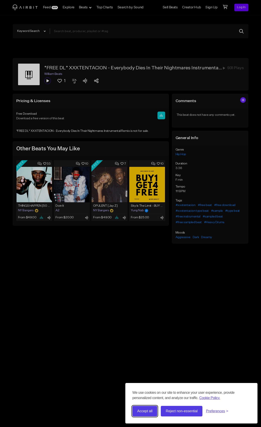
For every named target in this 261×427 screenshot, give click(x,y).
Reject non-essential (182, 411)
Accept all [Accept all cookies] (144, 411)
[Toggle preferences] (217, 411)
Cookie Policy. (209, 398)
